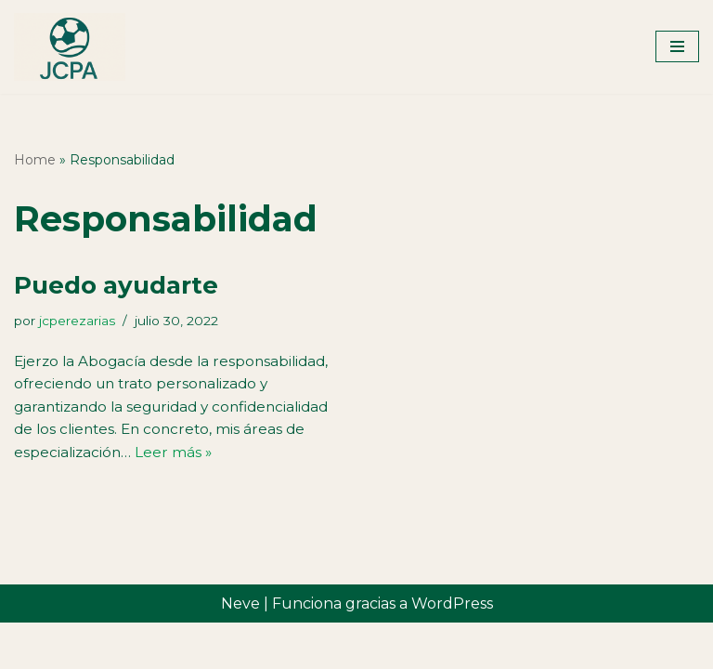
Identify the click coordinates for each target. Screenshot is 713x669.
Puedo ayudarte (116, 285)
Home (35, 159)
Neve (240, 649)
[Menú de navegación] (677, 46)
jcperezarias (83, 321)
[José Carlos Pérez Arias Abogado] (69, 47)
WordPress (452, 649)
